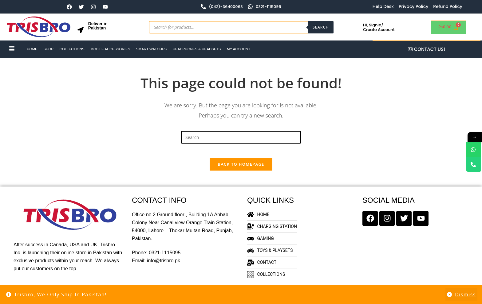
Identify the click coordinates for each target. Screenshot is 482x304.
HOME (34, 49)
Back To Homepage (241, 168)
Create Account (379, 30)
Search (321, 27)
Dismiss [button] (465, 294)
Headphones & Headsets (232, 49)
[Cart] (448, 27)
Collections (84, 49)
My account (282, 49)
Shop (55, 49)
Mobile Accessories (130, 49)
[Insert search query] (241, 137)
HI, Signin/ (373, 25)
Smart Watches (179, 49)
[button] (12, 49)
